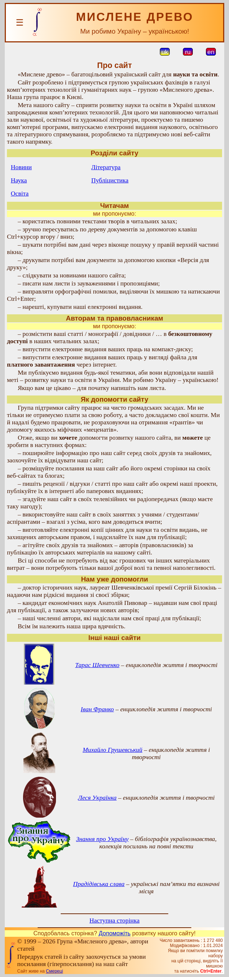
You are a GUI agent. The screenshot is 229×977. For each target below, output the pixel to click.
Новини (21, 167)
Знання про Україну (102, 839)
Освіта (20, 193)
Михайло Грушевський (112, 749)
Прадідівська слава (99, 884)
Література (105, 167)
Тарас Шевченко (97, 665)
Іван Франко (97, 709)
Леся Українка (97, 797)
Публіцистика (109, 180)
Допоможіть (115, 933)
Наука (19, 180)
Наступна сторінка (115, 920)
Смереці (54, 971)
